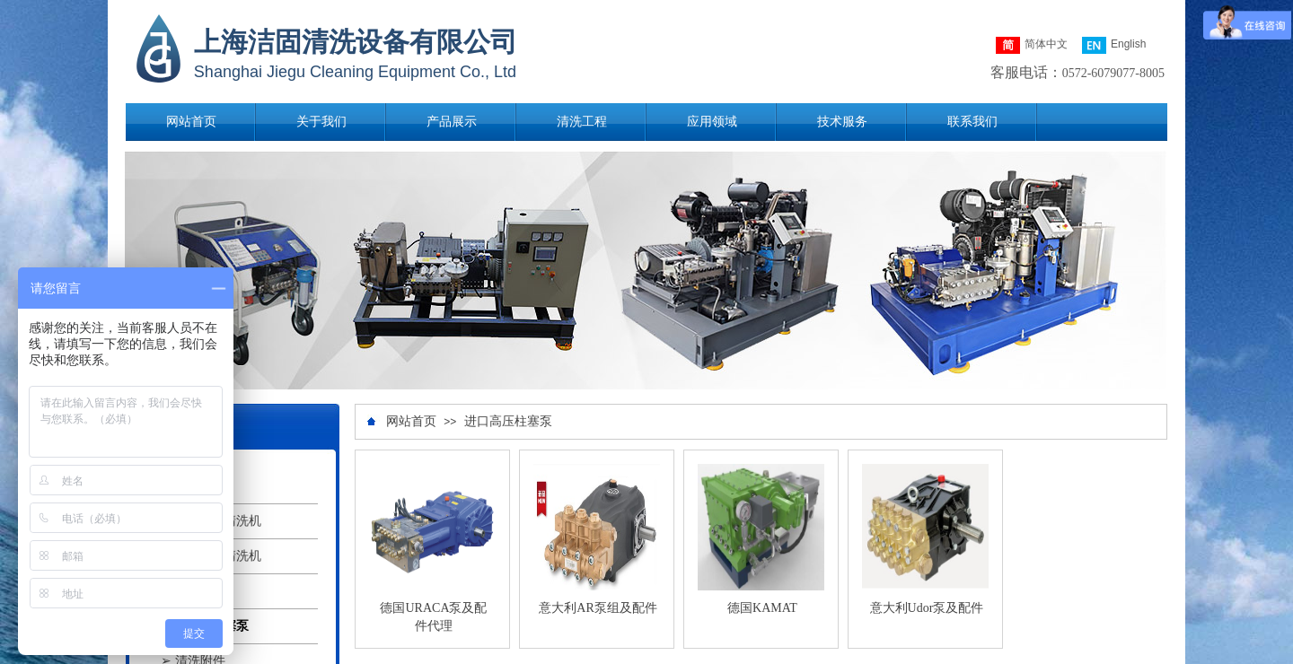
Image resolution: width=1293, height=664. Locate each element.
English (1114, 45)
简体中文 (1032, 45)
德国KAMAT (762, 608)
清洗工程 (582, 121)
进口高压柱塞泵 (508, 421)
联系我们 (972, 121)
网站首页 (191, 121)
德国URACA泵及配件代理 (433, 617)
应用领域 (712, 121)
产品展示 (452, 121)
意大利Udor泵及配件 (927, 608)
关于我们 (321, 121)
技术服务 (842, 121)
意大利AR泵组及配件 (597, 608)
